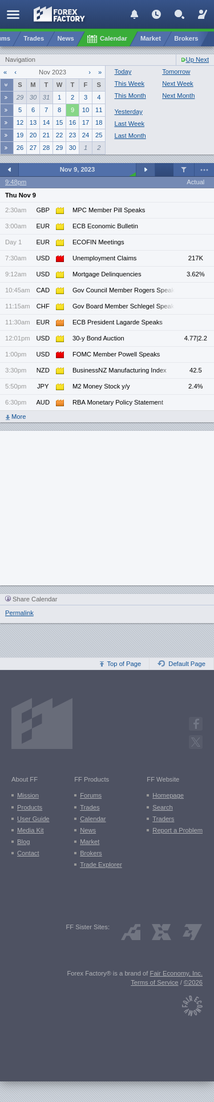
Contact (28, 853)
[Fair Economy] (192, 1003)
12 (20, 122)
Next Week (177, 83)
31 (46, 97)
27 (33, 147)
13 (33, 122)
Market (89, 841)
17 (85, 122)
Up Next (197, 59)
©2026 (193, 982)
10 (85, 109)
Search (162, 807)
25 (98, 135)
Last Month (130, 135)
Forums (91, 795)
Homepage (168, 795)
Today (122, 71)
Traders (163, 818)
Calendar (93, 818)
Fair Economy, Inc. (176, 973)
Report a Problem (177, 830)
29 (20, 97)
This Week (129, 83)
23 (72, 135)
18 (98, 122)
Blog (23, 841)
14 (46, 122)
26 (20, 147)
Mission (28, 795)
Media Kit (30, 830)
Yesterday (128, 111)
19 (20, 135)
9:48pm (15, 182)
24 (85, 135)
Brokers (91, 853)
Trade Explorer (101, 864)
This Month (130, 95)
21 (46, 135)
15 (59, 122)
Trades (89, 807)
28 (46, 147)
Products (29, 807)
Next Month (178, 95)
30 (33, 97)
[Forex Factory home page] (59, 13)
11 (98, 109)
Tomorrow (176, 71)
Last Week (129, 123)
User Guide (33, 818)
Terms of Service (154, 982)
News (88, 830)
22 (59, 135)
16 (72, 122)
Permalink (19, 612)
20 (33, 135)
